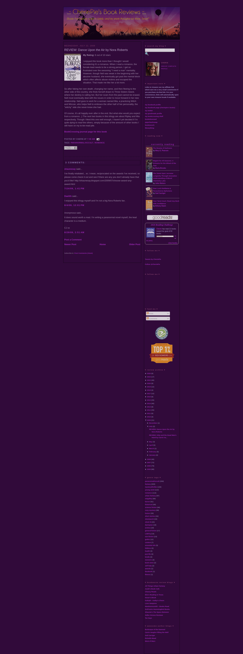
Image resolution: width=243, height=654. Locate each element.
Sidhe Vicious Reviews (154, 615)
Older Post (134, 244)
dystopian (149, 525)
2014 (149, 403)
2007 (149, 462)
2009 (149, 420)
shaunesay (70, 169)
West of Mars (150, 641)
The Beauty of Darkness (162, 148)
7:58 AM (91, 139)
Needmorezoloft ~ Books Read (157, 606)
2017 (149, 393)
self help (148, 566)
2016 (149, 397)
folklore (148, 548)
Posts (150, 313)
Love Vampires (151, 603)
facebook (148, 571)
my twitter (149, 111)
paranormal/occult (82, 143)
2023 (149, 380)
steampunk (149, 519)
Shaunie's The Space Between (157, 612)
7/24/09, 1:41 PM (74, 188)
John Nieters (160, 183)
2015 (149, 400)
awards (148, 568)
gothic (147, 539)
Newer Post (70, 244)
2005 (149, 469)
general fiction (150, 531)
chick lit (148, 522)
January (152, 455)
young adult (149, 490)
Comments (152, 318)
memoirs (148, 560)
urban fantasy (150, 496)
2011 (149, 413)
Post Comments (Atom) (83, 253)
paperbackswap (151, 122)
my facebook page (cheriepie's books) (160, 107)
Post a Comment (73, 239)
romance (100, 143)
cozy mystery (150, 510)
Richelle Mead (150, 638)
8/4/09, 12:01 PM (74, 205)
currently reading (162, 144)
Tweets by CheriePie (153, 259)
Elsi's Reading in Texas (154, 595)
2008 (149, 459)
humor (147, 513)
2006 (149, 466)
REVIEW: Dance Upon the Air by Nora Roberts (96, 50)
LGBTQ (148, 534)
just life (148, 554)
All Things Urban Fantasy (155, 586)
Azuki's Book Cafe (152, 589)
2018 (149, 390)
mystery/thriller (151, 487)
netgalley (148, 498)
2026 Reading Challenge (162, 225)
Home (103, 244)
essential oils (150, 545)
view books (172, 243)
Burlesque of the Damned (155, 629)
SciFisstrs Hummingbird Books (157, 609)
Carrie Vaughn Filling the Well (156, 632)
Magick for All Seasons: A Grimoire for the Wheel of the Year (164, 163)
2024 (149, 377)
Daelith (68, 196)
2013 (149, 407)
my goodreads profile (153, 113)
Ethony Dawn (160, 206)
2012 (149, 410)
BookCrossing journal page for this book (85, 131)
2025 (149, 373)
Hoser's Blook (150, 598)
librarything (149, 128)
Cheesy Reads (150, 592)
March (151, 448)
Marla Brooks (160, 168)
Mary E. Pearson (161, 150)
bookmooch (149, 125)
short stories (150, 516)
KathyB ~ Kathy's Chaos (154, 600)
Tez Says (148, 618)
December (153, 423)
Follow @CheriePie (152, 264)
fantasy (148, 484)
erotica (147, 528)
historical (148, 504)
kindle (147, 557)
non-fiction (149, 536)
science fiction (151, 507)
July (150, 426)
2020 (149, 383)
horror (147, 502)
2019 (149, 387)
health (147, 551)
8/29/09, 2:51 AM (74, 232)
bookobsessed (151, 119)
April (151, 445)
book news (149, 563)
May (150, 442)
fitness (147, 574)
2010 (149, 417)
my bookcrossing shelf (154, 116)
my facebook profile (153, 105)
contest (148, 542)
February (152, 452)
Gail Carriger (160, 193)
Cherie (159, 229)
